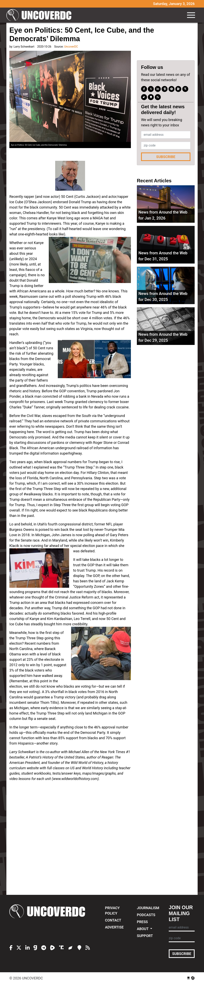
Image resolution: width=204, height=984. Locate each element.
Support (145, 936)
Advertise (114, 927)
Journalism (148, 908)
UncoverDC (40, 15)
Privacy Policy (112, 910)
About (143, 929)
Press (142, 922)
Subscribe (165, 157)
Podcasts (146, 915)
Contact (113, 920)
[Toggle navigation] (191, 15)
